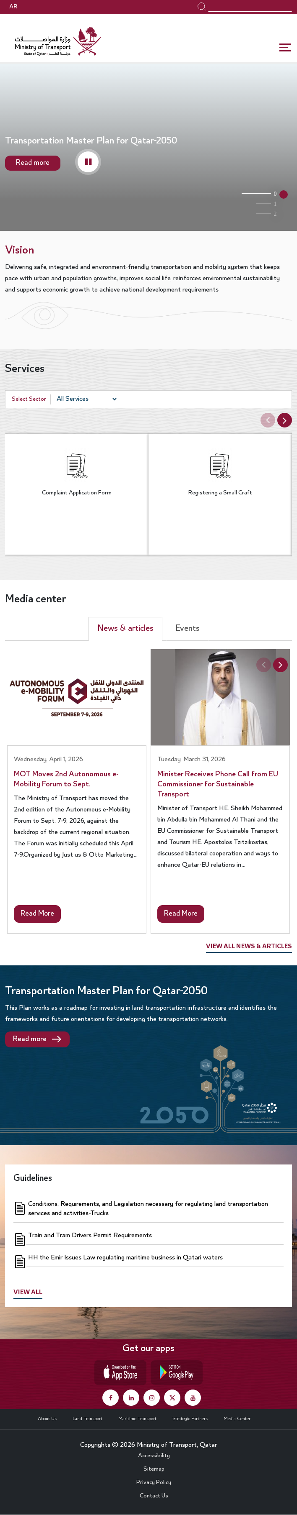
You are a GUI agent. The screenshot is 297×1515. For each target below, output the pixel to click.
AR (13, 7)
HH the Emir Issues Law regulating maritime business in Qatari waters (125, 1257)
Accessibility (154, 1456)
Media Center (237, 1418)
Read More (37, 914)
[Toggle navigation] (285, 47)
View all (27, 1293)
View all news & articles (249, 947)
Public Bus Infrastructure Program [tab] (256, 204)
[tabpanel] (148, 149)
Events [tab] (187, 629)
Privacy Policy (153, 1483)
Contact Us (154, 1496)
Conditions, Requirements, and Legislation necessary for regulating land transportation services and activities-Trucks (148, 1209)
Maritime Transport (137, 1418)
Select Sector (29, 399)
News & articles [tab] (125, 629)
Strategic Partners (190, 1418)
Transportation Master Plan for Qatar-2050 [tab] (256, 194)
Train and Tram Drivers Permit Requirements (90, 1235)
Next (286, 420)
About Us (47, 1418)
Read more (33, 163)
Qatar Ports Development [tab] (256, 214)
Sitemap (153, 1469)
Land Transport (87, 1418)
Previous (267, 420)
